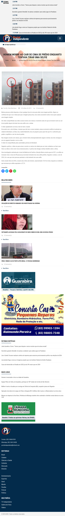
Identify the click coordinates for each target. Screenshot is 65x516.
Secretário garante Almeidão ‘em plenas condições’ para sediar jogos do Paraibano (34, 12)
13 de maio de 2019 (24, 108)
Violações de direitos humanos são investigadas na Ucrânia (20, 203)
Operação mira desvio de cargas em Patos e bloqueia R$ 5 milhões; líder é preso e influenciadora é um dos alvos (31, 391)
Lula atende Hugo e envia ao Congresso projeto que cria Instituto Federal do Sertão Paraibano (34, 28)
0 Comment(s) (38, 108)
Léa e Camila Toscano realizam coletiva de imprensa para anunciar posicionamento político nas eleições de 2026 (34, 19)
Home (7, 60)
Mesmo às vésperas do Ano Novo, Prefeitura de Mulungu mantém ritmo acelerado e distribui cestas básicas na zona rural (32, 396)
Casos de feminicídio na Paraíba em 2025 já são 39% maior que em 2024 (38, 33)
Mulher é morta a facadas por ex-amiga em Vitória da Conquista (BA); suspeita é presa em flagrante (27, 386)
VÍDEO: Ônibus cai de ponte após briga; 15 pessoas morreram (20, 261)
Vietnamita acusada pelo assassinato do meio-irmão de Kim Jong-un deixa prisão (27, 232)
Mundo (14, 60)
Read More (5, 210)
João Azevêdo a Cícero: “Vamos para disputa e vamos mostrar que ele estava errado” (34, 5)
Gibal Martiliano (12, 108)
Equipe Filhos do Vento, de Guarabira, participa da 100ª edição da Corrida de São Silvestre (25, 382)
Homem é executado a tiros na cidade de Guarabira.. (15, 377)
